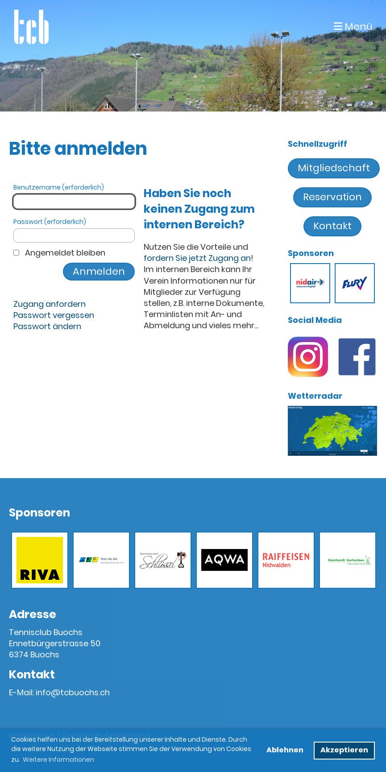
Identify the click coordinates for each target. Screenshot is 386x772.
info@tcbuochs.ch (73, 692)
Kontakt (332, 226)
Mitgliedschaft (334, 168)
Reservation (332, 197)
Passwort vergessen (53, 315)
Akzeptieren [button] (344, 750)
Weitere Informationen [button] (58, 759)
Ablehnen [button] (284, 750)
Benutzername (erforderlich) (74, 196)
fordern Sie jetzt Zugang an (197, 258)
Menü (353, 26)
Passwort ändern (47, 326)
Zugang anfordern (49, 304)
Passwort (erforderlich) (74, 230)
